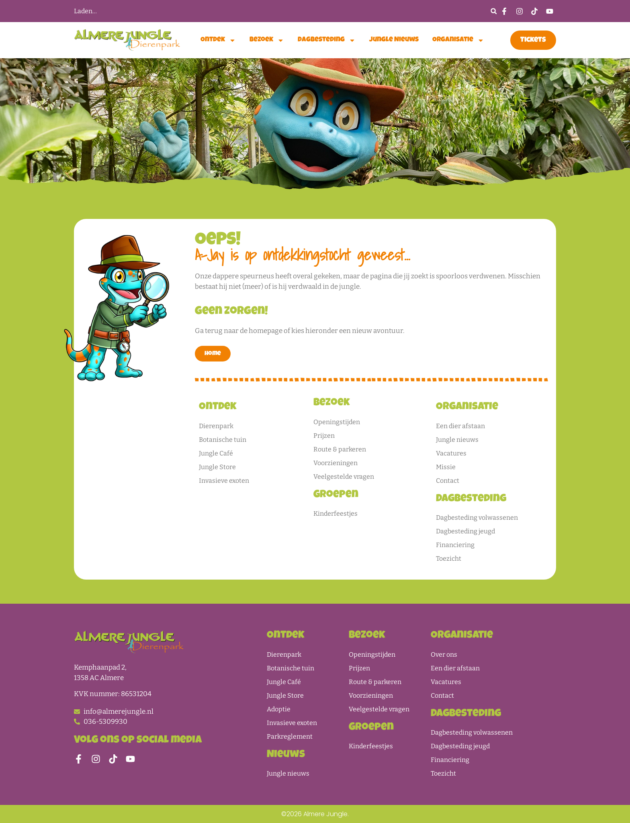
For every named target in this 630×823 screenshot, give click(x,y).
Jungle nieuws (394, 40)
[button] (493, 11)
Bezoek (267, 40)
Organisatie (458, 40)
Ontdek (218, 40)
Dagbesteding (327, 40)
